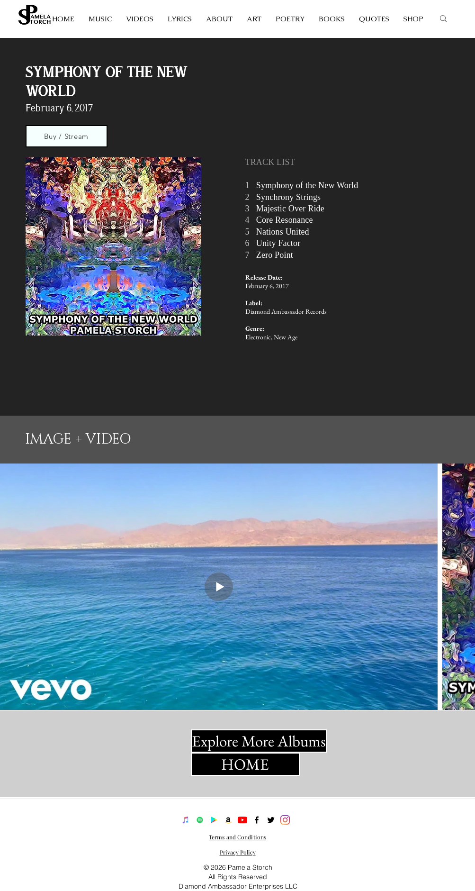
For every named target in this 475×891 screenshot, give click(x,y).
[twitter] (271, 820)
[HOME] (245, 764)
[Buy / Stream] (67, 136)
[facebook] (256, 820)
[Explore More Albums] (259, 741)
